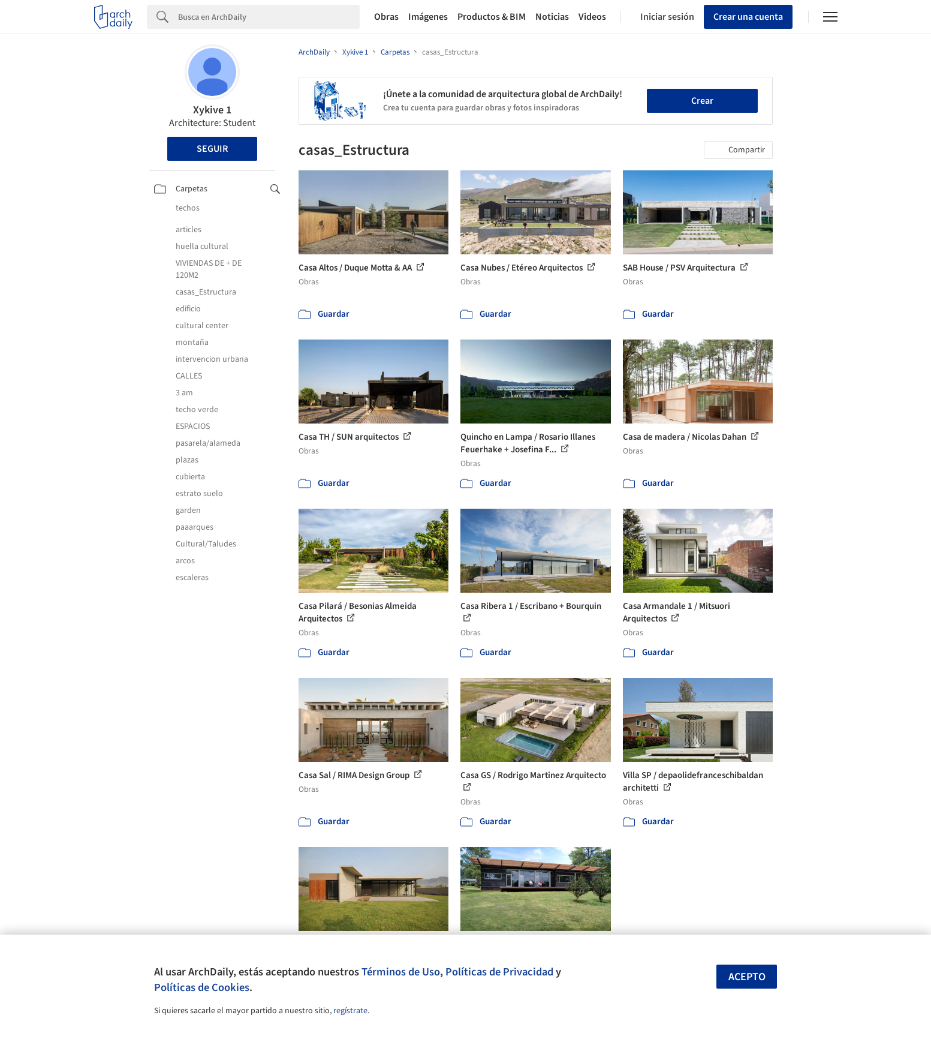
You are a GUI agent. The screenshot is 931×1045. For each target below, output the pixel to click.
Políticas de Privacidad (499, 972)
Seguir (212, 148)
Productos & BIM (491, 17)
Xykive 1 (212, 110)
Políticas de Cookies (201, 987)
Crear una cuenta (748, 16)
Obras (386, 17)
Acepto (747, 976)
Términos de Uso (400, 972)
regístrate (350, 1011)
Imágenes (428, 17)
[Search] (269, 17)
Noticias (552, 17)
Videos (592, 17)
